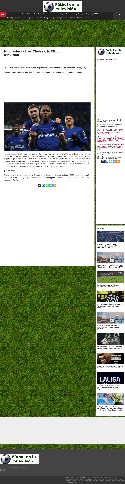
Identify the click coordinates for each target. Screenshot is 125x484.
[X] (39, 185)
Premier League (105, 14)
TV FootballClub (103, 134)
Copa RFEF (94, 14)
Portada (9, 14)
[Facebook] (43, 185)
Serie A (17, 18)
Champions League (49, 18)
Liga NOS (31, 18)
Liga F (77, 14)
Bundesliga (10, 18)
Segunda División (39, 14)
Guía (87, 18)
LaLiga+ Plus (117, 132)
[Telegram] (51, 185)
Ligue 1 (24, 18)
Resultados (16, 14)
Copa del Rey (85, 14)
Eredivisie (39, 18)
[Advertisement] (62, 31)
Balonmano (80, 18)
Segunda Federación (66, 14)
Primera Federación (52, 14)
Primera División (27, 14)
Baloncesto (72, 18)
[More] (54, 185)
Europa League (62, 18)
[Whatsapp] (47, 185)
